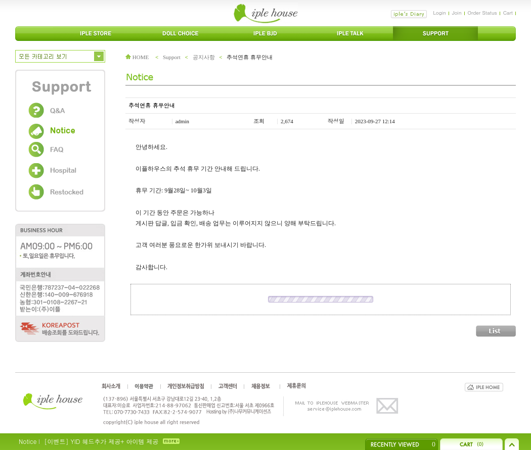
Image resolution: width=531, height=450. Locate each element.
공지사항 (204, 57)
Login (439, 12)
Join (457, 12)
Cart (508, 12)
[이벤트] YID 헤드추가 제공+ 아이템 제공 (101, 441)
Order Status (482, 12)
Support (172, 57)
